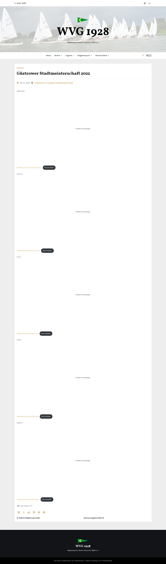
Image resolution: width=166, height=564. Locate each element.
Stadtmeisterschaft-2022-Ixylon (28, 499)
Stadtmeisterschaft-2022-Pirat (28, 416)
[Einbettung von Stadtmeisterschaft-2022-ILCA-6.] (83, 211)
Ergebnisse (20, 67)
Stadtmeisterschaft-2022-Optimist (29, 167)
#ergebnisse (40, 83)
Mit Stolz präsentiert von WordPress (69, 560)
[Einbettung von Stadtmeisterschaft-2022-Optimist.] (83, 128)
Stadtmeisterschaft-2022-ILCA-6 (28, 250)
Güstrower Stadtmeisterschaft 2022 (53, 73)
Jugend (69, 55)
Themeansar (107, 560)
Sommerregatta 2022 (94, 518)
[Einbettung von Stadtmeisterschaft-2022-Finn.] (83, 294)
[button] (143, 55)
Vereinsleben (102, 55)
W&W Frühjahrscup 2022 (28, 518)
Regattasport (84, 55)
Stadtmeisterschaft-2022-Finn (27, 333)
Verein (58, 55)
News (48, 55)
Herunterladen (49, 167)
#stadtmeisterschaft (64, 83)
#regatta (50, 83)
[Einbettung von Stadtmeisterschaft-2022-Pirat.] (83, 377)
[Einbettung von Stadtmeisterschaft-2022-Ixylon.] (83, 460)
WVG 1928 (83, 32)
